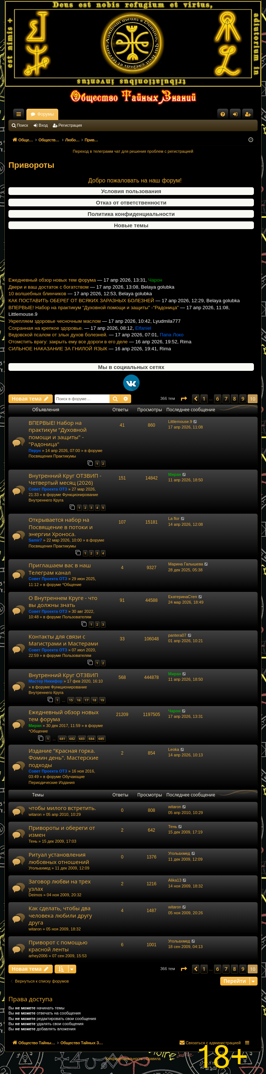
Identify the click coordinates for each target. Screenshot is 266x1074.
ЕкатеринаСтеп (182, 596)
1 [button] (204, 398)
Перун (35, 450)
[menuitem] (222, 114)
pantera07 (177, 635)
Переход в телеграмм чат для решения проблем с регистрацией (133, 151)
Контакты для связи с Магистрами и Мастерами (63, 640)
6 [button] (217, 398)
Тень (33, 841)
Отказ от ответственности (131, 202)
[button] (183, 398)
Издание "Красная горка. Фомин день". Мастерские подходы (64, 758)
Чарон (174, 711)
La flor (174, 518)
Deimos (35, 895)
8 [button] (234, 398)
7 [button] (226, 398)
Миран (174, 474)
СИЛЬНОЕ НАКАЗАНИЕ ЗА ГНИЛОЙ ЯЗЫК (57, 354)
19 (102, 700)
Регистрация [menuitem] (249, 116)
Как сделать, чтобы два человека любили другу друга (60, 915)
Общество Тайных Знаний (57, 114)
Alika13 (174, 880)
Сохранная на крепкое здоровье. (45, 334)
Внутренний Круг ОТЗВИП (63, 675)
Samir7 (35, 540)
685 (101, 738)
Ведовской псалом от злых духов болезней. (57, 341)
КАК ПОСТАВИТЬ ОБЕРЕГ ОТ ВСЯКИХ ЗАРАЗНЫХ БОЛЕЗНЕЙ (81, 306)
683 (82, 738)
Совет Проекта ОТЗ (48, 489)
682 (72, 738)
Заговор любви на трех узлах (60, 885)
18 (94, 700)
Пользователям (76, 617)
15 (71, 700)
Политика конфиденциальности (131, 214)
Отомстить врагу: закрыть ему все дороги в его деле (68, 347)
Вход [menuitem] (237, 116)
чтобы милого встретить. (62, 807)
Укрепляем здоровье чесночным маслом (54, 327)
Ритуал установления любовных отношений (59, 858)
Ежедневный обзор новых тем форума (52, 286)
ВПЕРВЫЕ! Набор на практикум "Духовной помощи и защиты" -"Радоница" (93, 313)
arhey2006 (38, 956)
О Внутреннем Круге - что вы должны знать (63, 601)
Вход (43, 125)
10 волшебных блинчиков (37, 300)
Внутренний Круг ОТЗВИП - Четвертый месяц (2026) (65, 479)
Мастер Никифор (46, 681)
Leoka (173, 749)
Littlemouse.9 (180, 421)
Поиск (22, 125)
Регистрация (70, 125)
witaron (35, 814)
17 (86, 700)
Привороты (31, 165)
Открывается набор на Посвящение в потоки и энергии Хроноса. (61, 527)
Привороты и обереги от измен (62, 831)
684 (91, 738)
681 (62, 738)
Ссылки (20, 116)
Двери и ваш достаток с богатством (48, 293)
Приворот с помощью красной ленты (58, 946)
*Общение (72, 584)
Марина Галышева (185, 564)
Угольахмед (40, 868)
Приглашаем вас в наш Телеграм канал (60, 568)
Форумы (110, 114)
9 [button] (242, 398)
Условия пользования (131, 191)
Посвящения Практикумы (52, 456)
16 (79, 700)
